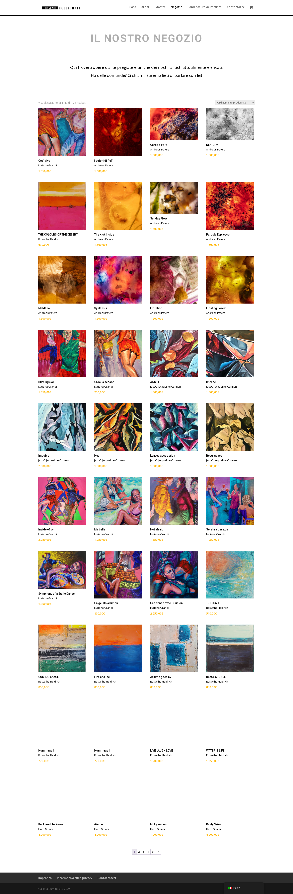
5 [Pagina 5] (153, 851)
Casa (132, 8)
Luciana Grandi (47, 165)
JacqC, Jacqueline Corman (165, 386)
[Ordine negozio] (235, 102)
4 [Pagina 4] (148, 851)
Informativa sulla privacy (74, 878)
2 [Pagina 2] (139, 851)
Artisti (145, 8)
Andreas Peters (103, 165)
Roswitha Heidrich (49, 239)
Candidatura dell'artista (205, 8)
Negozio (176, 8)
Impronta (45, 878)
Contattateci (236, 8)
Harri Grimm (45, 829)
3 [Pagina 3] (143, 851)
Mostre (160, 8)
